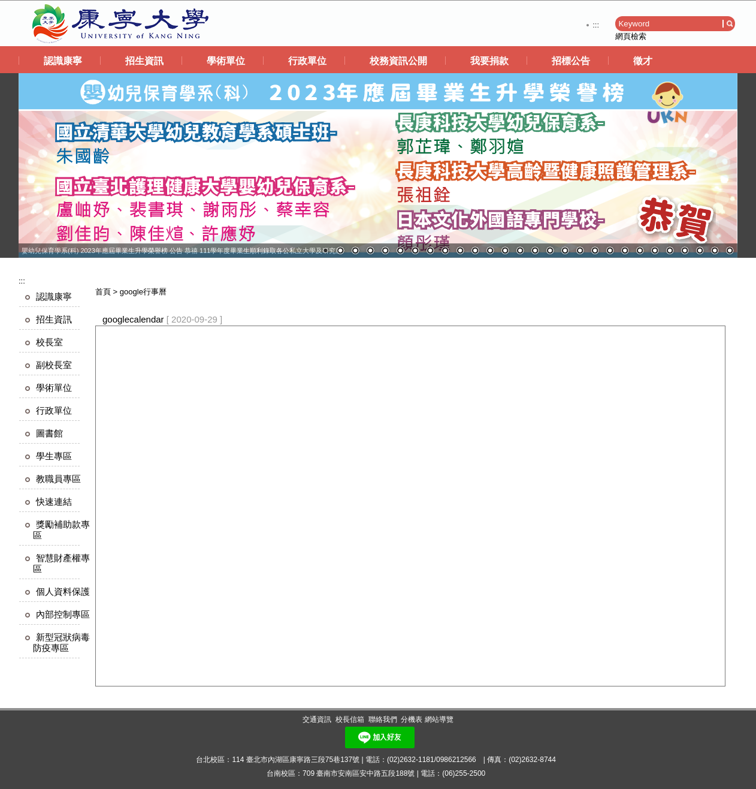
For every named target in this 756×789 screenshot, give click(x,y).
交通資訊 (317, 719)
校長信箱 (349, 719)
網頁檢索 (630, 36)
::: (595, 24)
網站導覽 (439, 719)
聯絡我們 (382, 719)
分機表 (411, 719)
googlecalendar (133, 319)
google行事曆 (143, 291)
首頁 (103, 291)
